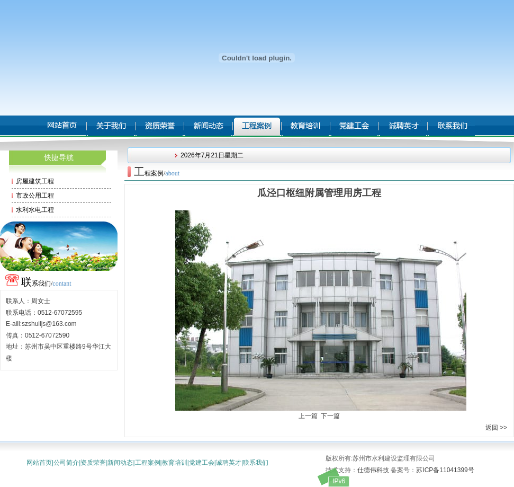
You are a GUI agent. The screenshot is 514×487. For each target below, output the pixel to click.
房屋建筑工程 (35, 181)
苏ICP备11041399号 (445, 470)
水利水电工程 (35, 210)
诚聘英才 (228, 462)
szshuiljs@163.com (49, 323)
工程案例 (147, 462)
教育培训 (174, 462)
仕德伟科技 (373, 470)
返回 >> (496, 427)
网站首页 (39, 462)
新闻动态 (120, 462)
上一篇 (308, 416)
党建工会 (201, 462)
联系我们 (255, 462)
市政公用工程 (35, 195)
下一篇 (330, 416)
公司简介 (66, 462)
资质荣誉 (93, 462)
